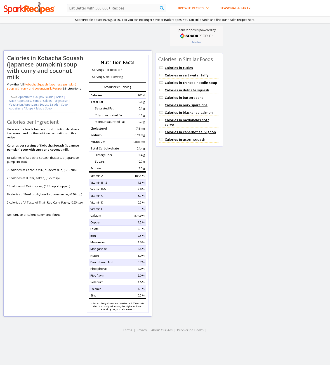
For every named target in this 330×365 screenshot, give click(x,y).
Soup (64, 105)
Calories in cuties (179, 67)
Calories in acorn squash (185, 139)
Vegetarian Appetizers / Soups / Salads (34, 105)
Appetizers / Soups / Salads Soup (30, 108)
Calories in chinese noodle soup (191, 82)
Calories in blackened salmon (189, 112)
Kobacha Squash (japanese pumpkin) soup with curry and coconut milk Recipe (41, 86)
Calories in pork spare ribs (186, 105)
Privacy (142, 330)
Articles (196, 42)
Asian (59, 97)
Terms (127, 330)
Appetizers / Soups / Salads (36, 97)
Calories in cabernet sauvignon (190, 132)
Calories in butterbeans (184, 97)
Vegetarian (61, 101)
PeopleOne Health (190, 330)
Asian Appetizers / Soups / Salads (30, 101)
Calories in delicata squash (187, 90)
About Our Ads (162, 330)
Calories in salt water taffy (187, 75)
